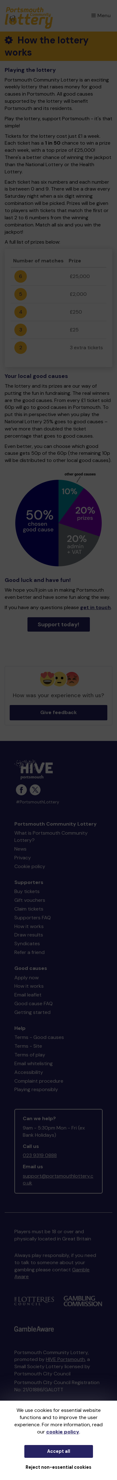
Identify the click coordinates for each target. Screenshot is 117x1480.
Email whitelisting (33, 1063)
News (20, 849)
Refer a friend (29, 952)
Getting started (32, 1012)
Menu (101, 15)
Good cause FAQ (33, 1003)
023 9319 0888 (40, 1155)
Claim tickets (28, 909)
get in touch (95, 607)
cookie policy (62, 1431)
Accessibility (28, 1072)
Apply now (26, 977)
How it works (29, 926)
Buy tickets (27, 891)
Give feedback (58, 712)
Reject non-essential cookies (58, 1467)
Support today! (58, 624)
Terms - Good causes (39, 1037)
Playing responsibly (36, 1089)
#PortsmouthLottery (37, 802)
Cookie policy (29, 866)
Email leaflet (27, 994)
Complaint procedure (38, 1081)
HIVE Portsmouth (65, 1359)
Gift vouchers (29, 900)
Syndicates (27, 943)
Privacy (22, 857)
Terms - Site (28, 1046)
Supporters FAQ (32, 917)
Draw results (28, 934)
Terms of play (29, 1054)
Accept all (58, 1451)
